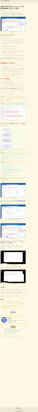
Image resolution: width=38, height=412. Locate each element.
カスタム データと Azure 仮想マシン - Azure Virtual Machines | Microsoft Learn (12, 55)
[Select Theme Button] (17, 1)
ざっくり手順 (29, 6)
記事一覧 (8, 3)
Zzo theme (22, 411)
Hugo (18, 411)
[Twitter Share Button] (13, 312)
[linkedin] (10, 322)
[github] (8, 322)
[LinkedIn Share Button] (15, 312)
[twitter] (11, 322)
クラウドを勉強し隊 (3, 3)
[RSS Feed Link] (21, 408)
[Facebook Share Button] (11, 312)
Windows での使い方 (30, 5)
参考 (28, 13)
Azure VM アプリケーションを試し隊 (10, 328)
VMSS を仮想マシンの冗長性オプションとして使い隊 (13, 329)
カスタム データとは (30, 4)
